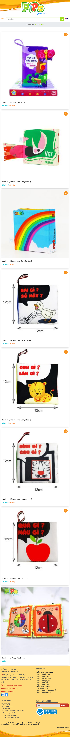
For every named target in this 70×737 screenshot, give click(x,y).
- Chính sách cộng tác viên (44, 692)
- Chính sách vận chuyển (43, 678)
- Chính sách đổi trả (42, 682)
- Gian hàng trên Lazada (10, 717)
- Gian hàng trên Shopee (10, 713)
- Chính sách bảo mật (42, 676)
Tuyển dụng (5, 704)
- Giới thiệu (6, 708)
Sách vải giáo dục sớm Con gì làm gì (16, 420)
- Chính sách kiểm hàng (43, 674)
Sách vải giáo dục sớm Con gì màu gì (17, 261)
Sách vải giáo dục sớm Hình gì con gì (17, 499)
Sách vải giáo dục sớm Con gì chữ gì (16, 182)
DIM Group (66, 727)
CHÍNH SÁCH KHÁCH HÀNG (44, 672)
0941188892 (18, 685)
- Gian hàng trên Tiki (9, 715)
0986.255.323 (8, 685)
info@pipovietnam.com (11, 688)
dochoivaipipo (8, 691)
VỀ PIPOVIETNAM (7, 706)
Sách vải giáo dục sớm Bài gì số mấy (17, 340)
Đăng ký (64, 705)
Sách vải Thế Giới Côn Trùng (13, 102)
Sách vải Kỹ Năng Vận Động (13, 658)
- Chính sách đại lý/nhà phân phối (46, 690)
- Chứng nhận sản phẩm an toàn (13, 710)
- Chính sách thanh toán (43, 680)
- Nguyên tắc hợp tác (42, 688)
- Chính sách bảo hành (42, 684)
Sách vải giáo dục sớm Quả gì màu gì (17, 579)
